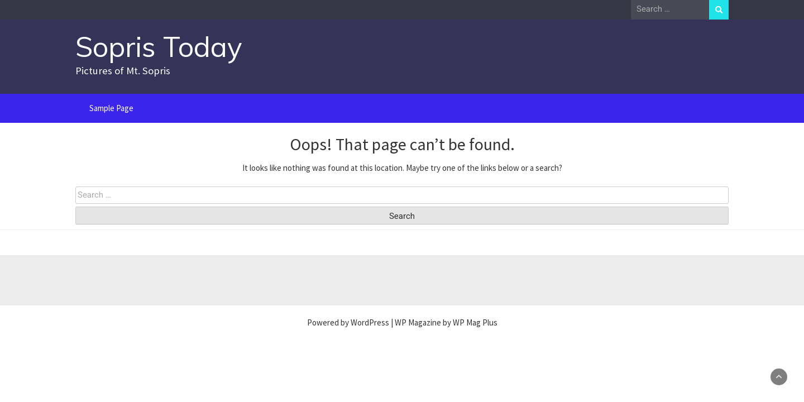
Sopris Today (158, 46)
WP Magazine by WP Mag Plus (446, 322)
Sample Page (111, 108)
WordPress (370, 322)
